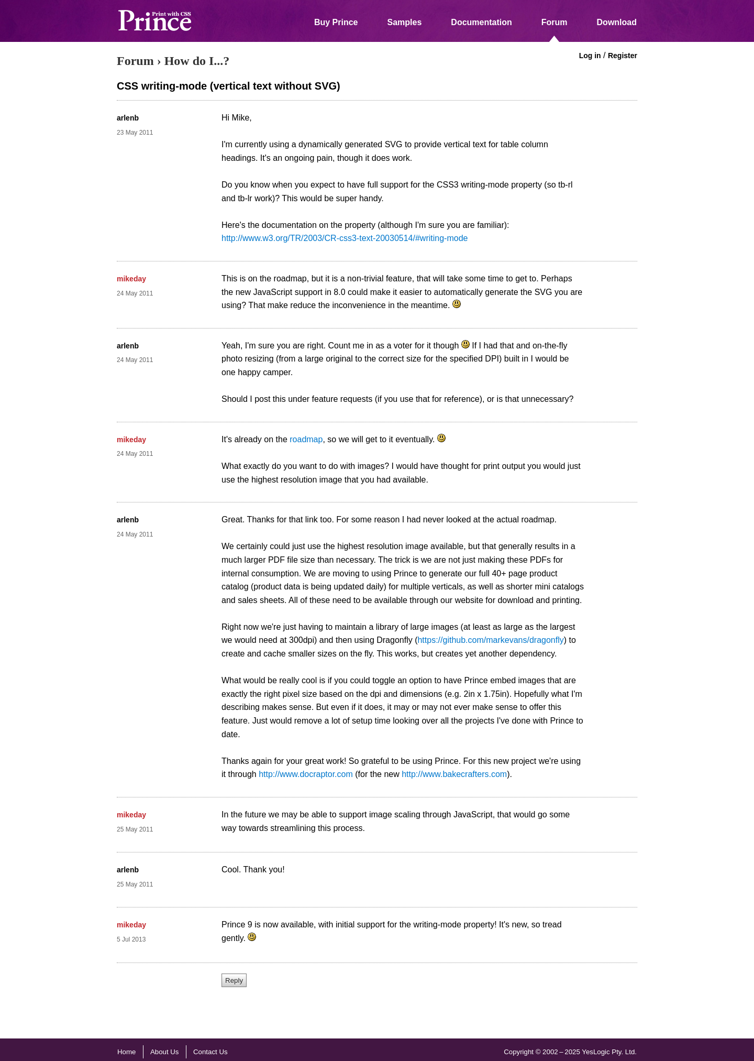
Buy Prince (336, 22)
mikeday (131, 279)
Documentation (481, 22)
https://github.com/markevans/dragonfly (490, 640)
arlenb (128, 118)
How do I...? (197, 61)
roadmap (306, 439)
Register (622, 55)
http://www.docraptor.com (306, 774)
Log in (590, 55)
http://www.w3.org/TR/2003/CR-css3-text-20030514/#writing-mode (344, 238)
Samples (404, 22)
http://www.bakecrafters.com (454, 774)
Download (617, 22)
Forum (554, 22)
